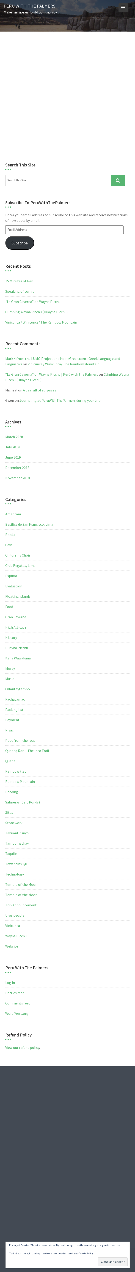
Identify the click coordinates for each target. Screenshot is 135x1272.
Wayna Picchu (16, 936)
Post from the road (20, 740)
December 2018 (17, 467)
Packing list (14, 709)
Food (9, 606)
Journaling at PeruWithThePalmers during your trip (60, 400)
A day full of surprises (39, 390)
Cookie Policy (86, 1253)
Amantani (13, 514)
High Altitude (15, 627)
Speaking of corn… (20, 291)
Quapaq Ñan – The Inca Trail (27, 750)
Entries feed (14, 993)
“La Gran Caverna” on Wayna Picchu (33, 301)
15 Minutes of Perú (19, 281)
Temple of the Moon (21, 884)
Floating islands (17, 596)
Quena (10, 761)
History (11, 637)
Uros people (14, 915)
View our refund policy (22, 1047)
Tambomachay (17, 843)
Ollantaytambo (17, 689)
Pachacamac (15, 699)
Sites (9, 812)
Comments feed (17, 1003)
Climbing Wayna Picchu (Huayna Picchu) (36, 312)
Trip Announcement (21, 905)
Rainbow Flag (16, 771)
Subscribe (19, 243)
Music (9, 678)
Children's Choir (17, 555)
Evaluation (13, 586)
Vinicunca (12, 925)
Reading (11, 792)
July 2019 (12, 447)
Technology (14, 874)
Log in (10, 982)
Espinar (11, 575)
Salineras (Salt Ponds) (22, 802)
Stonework (13, 822)
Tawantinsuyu (16, 864)
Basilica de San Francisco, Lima (29, 524)
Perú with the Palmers (29, 6)
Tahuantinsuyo (17, 833)
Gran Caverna (15, 617)
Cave (9, 545)
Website (11, 946)
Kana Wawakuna (18, 658)
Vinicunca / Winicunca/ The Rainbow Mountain (41, 322)
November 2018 (17, 478)
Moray (10, 668)
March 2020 (14, 436)
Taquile (11, 853)
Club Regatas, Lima (20, 565)
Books (10, 534)
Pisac (9, 730)
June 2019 (13, 457)
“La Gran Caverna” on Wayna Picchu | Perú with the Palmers (51, 374)
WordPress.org (16, 1013)
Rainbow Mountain (20, 781)
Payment (12, 720)
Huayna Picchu (16, 647)
